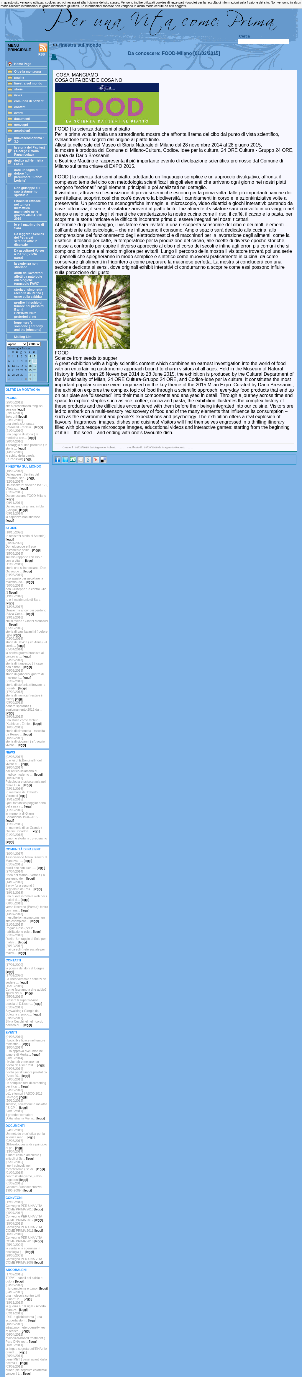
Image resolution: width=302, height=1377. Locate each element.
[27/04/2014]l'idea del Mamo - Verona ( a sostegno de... (25, 875)
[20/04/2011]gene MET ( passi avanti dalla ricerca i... (26, 1359)
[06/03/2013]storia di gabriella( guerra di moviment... (25, 674)
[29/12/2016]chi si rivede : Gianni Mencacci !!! (27, 621)
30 (9, 356)
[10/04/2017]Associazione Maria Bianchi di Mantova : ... (26, 857)
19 (34, 365)
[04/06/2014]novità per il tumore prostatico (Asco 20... (26, 1072)
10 (25, 361)
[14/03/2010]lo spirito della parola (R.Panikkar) (20, 455)
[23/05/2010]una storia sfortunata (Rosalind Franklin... (24, 423)
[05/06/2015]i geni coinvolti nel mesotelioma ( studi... (25, 1165)
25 (30, 370)
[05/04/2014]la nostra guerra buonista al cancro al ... (25, 652)
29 (17, 374)
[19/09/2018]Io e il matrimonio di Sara (23, 599)
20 (9, 370)
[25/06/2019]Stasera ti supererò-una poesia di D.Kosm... (24, 1000)
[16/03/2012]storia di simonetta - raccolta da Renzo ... (25, 730)
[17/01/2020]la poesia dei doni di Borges (25, 968)
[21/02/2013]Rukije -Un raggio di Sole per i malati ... (26, 938)
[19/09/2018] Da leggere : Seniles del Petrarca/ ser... (22, 474)
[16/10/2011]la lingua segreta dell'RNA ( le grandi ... (26, 1348)
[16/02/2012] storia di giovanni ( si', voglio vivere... (25, 741)
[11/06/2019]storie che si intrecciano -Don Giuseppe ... (26, 567)
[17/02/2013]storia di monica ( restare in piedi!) (25, 695)
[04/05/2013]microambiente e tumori (27, 1286)
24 (25, 370)
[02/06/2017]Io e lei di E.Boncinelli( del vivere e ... (24, 760)
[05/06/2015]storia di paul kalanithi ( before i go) (26, 631)
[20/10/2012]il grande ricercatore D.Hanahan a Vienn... (25, 1114)
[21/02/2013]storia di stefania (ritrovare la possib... (25, 684)
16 (21, 365)
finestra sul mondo (80, 45)
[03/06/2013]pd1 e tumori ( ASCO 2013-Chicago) (25, 1093)
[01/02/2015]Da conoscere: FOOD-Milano (26, 495)
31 (13, 356)
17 (25, 365)
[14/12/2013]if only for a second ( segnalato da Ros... (24, 885)
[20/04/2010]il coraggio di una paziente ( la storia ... (26, 445)
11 (30, 361)
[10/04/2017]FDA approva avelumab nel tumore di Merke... (25, 1051)
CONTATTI (13, 960)
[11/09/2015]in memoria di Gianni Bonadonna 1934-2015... (23, 815)
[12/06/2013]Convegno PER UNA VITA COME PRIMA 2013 (24, 1205)
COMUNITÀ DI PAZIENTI (24, 849)
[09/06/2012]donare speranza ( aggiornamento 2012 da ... (24, 708)
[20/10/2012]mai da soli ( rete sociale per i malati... (26, 949)
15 (17, 365)
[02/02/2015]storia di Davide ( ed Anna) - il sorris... (26, 642)
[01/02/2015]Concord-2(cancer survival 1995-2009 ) (24, 1186)
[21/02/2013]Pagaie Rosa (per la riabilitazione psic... (23, 928)
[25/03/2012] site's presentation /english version (24, 406)
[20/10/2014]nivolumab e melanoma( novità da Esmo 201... (25, 1061)
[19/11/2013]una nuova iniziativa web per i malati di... (26, 896)
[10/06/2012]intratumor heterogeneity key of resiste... (25, 1327)
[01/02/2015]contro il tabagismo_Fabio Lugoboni (24, 1176)
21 (13, 370)
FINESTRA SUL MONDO (23, 466)
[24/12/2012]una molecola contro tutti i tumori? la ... (23, 1295)
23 (21, 370)
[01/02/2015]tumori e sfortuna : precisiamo (26, 838)
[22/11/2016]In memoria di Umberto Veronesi (21, 792)
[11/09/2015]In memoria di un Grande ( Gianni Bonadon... (24, 827)
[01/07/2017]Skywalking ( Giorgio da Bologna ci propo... (23, 1010)
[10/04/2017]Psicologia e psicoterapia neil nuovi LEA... (26, 781)
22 (17, 370)
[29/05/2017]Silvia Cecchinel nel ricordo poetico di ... (24, 1021)
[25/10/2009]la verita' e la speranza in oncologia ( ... (23, 1248)
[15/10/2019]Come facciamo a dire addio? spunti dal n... (26, 989)
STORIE (11, 528)
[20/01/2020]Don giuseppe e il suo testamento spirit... (23, 546)
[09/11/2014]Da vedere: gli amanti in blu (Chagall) (25, 506)
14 (13, 365)
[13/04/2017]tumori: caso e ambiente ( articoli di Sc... (23, 1155)
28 (13, 374)
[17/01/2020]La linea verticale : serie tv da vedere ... (26, 979)
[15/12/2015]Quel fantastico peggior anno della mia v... (26, 802)
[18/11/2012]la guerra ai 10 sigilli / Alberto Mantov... (26, 1306)
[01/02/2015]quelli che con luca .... (25, 866)
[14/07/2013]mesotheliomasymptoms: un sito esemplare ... (25, 917)
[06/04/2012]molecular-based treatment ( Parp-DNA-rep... (25, 1338)
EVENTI (11, 1032)
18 (30, 365)
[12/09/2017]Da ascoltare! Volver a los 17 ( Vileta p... (26, 485)
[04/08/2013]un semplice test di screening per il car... (26, 1082)
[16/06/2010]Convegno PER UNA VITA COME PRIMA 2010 (24, 1237)
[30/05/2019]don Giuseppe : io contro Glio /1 (26, 589)
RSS (43, 49)
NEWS (10, 752)
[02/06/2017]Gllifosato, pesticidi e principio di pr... (26, 1144)
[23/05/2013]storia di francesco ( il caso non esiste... (24, 663)
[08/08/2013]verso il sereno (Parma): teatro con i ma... (27, 906)
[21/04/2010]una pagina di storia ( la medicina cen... (22, 434)
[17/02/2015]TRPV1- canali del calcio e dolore (24, 1277)
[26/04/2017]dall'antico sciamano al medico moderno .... (24, 771)
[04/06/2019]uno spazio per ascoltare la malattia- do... (24, 578)
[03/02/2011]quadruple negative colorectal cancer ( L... (26, 1370)
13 (9, 365)
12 (34, 361)
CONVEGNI (14, 1197)
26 (34, 370)
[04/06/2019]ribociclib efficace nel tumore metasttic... (25, 1040)
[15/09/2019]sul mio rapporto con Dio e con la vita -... (24, 557)
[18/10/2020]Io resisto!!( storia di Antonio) (25, 535)
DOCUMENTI (15, 1125)
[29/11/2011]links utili (16, 414)
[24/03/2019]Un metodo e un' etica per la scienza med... (25, 1133)
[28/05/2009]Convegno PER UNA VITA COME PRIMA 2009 (24, 1259)
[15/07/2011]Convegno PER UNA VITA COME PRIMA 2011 (24, 1227)
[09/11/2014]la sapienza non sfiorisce (23, 517)
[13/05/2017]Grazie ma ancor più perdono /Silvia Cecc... (26, 610)
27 (9, 374)
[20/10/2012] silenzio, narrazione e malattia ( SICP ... (26, 1104)
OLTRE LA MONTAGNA (23, 389)
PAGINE (11, 398)
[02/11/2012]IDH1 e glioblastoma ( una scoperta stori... (24, 1316)
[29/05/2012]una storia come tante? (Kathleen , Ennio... (24, 720)
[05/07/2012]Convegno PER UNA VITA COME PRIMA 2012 (24, 1216)
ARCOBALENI (16, 1270)
